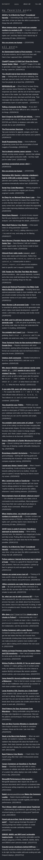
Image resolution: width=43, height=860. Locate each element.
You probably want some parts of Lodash (17, 423)
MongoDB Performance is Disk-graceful (17, 779)
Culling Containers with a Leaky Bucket (17, 630)
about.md (27, 4)
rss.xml (38, 4)
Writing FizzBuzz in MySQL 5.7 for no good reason (21, 663)
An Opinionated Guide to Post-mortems (17, 52)
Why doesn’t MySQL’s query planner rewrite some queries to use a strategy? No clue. (21, 370)
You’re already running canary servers (16, 151)
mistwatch (6, 4)
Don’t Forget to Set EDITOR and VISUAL (17, 117)
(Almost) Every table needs (18, 253)
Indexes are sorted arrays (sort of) (15, 574)
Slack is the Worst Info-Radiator (14, 736)
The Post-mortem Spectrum (12, 129)
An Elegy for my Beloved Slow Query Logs (18, 197)
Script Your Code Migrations (13, 188)
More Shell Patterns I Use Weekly (14, 225)
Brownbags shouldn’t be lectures (14, 453)
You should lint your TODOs (12, 405)
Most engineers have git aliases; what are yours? (20, 496)
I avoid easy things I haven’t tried (14, 465)
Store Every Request (10, 215)
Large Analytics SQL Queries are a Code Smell (19, 691)
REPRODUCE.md (8, 86)
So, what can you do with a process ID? (17, 596)
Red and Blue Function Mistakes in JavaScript (19, 724)
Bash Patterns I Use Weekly (12, 754)
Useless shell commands (11, 358)
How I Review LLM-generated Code (15, 305)
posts (16, 4)
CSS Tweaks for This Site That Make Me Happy (20, 272)
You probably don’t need (13, 332)
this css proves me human (12, 42)
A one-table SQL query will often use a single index (21, 389)
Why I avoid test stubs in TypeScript (16, 481)
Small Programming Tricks (12, 142)
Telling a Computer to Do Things (14, 107)
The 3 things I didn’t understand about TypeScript (21, 807)
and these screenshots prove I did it (15, 164)
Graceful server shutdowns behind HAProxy (19, 847)
